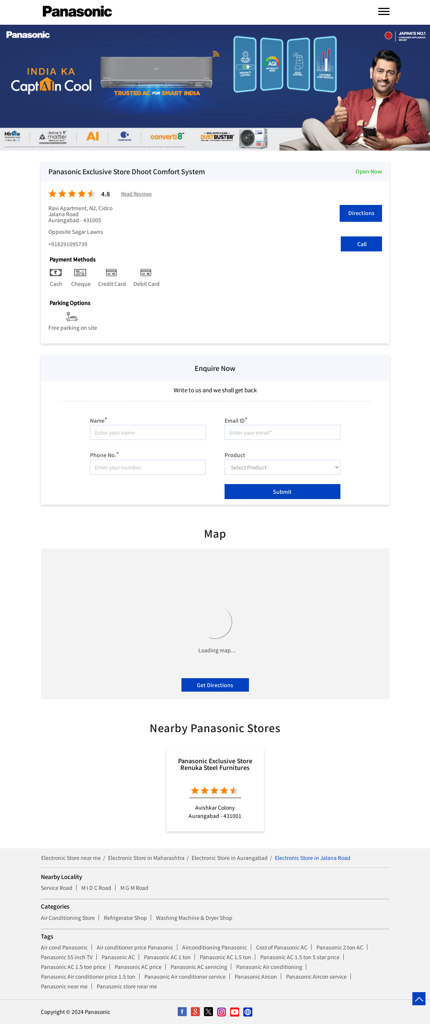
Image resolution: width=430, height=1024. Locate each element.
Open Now (368, 171)
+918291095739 (67, 244)
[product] (282, 467)
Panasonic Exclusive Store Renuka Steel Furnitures (215, 764)
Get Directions (215, 685)
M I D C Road (96, 887)
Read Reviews (136, 194)
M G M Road (134, 887)
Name (98, 419)
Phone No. (104, 454)
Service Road (56, 887)
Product (235, 454)
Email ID (236, 419)
